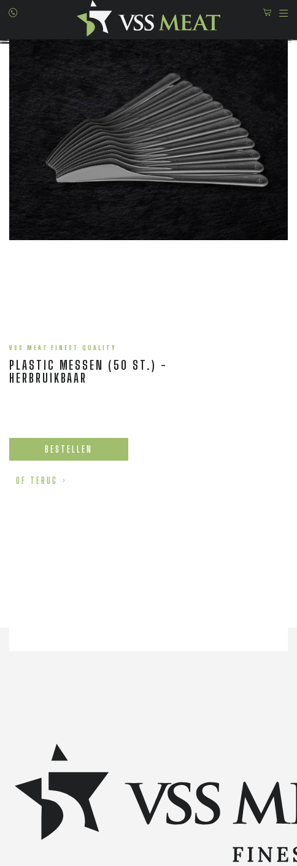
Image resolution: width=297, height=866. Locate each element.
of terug (37, 480)
